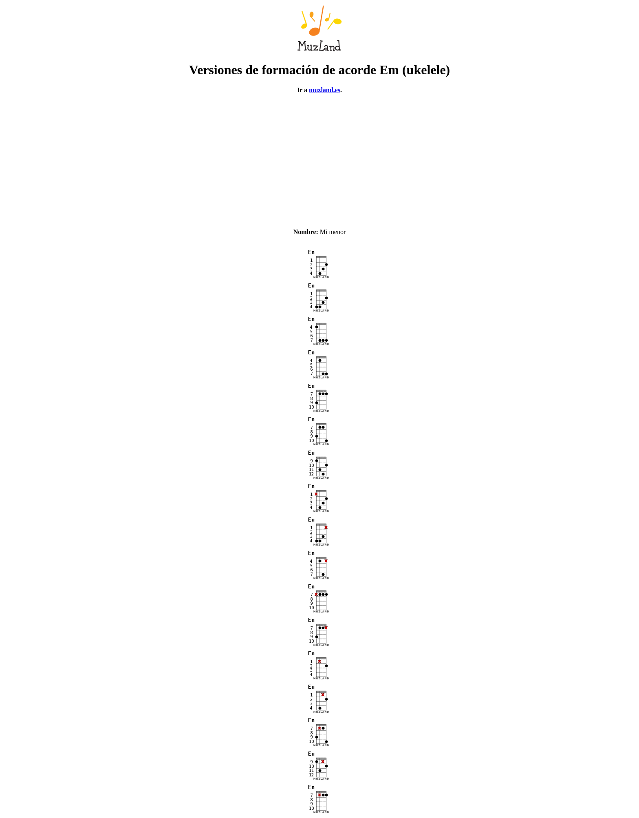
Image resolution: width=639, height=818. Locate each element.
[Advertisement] (319, 157)
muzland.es (324, 89)
